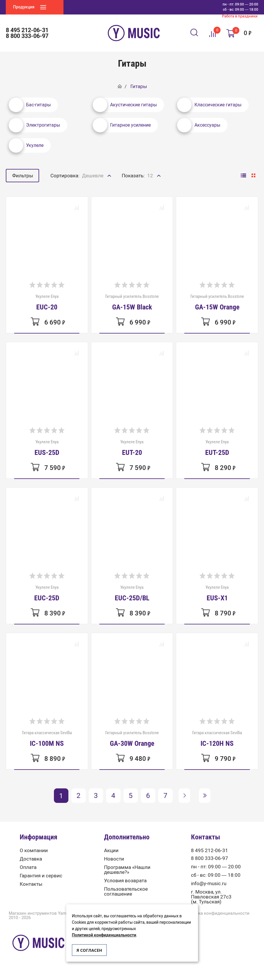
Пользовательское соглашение (126, 891)
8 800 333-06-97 (27, 36)
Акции (111, 850)
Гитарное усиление (122, 125)
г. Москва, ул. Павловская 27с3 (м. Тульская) (211, 897)
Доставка (31, 858)
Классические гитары (209, 105)
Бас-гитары (30, 105)
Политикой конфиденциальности (104, 935)
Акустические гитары (125, 105)
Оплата (28, 867)
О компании (34, 850)
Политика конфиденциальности (216, 913)
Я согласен (89, 950)
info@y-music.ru (208, 883)
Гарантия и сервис (41, 875)
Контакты (31, 884)
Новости (114, 858)
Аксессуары (198, 125)
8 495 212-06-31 (27, 30)
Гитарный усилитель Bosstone (132, 302)
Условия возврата (125, 880)
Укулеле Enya (47, 302)
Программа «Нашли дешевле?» (127, 870)
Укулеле (26, 145)
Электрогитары (34, 125)
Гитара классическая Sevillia (47, 738)
